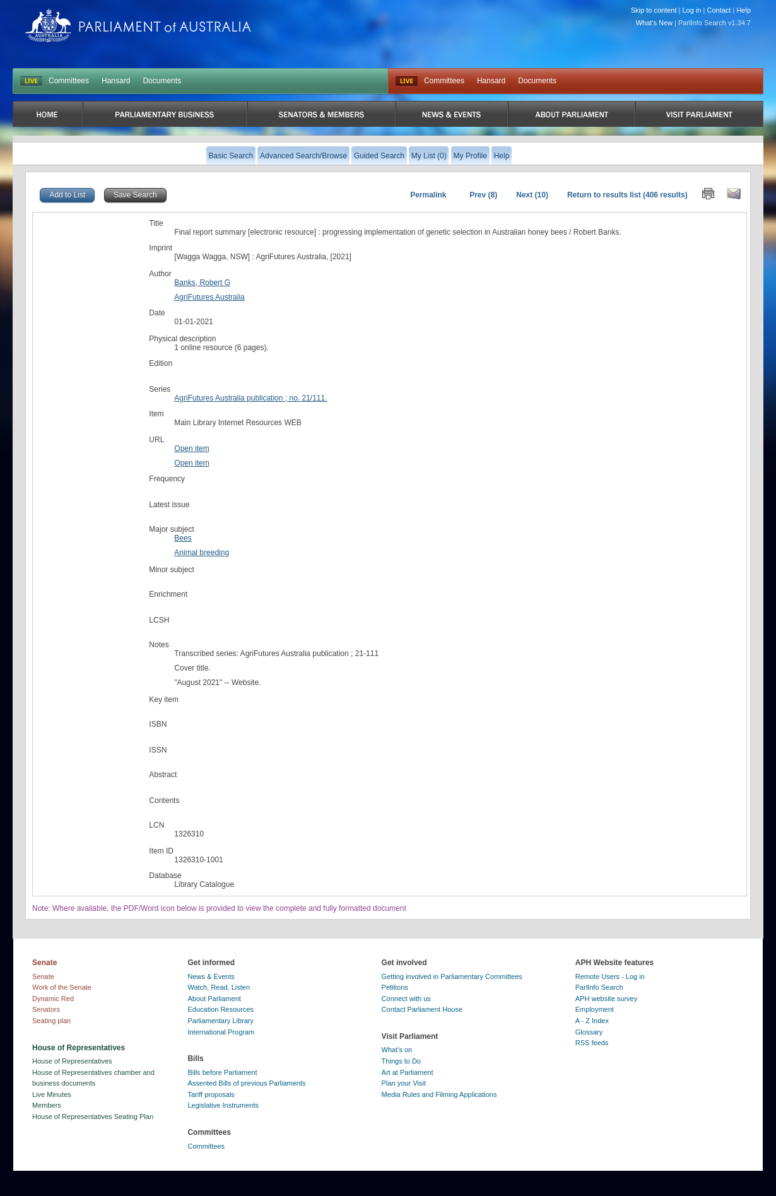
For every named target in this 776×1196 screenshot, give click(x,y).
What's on (397, 1049)
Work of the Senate (61, 987)
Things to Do (401, 1061)
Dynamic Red (53, 998)
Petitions (395, 987)
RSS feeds (592, 1042)
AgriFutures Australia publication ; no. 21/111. (250, 398)
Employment (594, 1009)
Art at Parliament (407, 1072)
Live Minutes (51, 1094)
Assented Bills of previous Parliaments (246, 1083)
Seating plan (51, 1020)
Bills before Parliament (222, 1072)
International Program (220, 1032)
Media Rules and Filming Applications (439, 1094)
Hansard (116, 80)
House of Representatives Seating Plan (92, 1116)
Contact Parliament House (422, 1009)
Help (743, 10)
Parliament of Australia (138, 25)
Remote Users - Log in (610, 976)
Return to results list (604, 195)
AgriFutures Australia (209, 297)
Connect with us (406, 998)
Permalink (428, 195)
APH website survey (606, 998)
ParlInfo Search (599, 987)
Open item (191, 448)
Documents (162, 80)
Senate (43, 976)
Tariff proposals (210, 1094)
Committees (69, 80)
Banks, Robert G (202, 282)
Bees (182, 538)
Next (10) (532, 195)
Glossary (589, 1032)
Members (46, 1105)
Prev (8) (483, 195)
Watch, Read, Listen (218, 987)
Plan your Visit (404, 1083)
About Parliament (213, 998)
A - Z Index (592, 1020)
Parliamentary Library (220, 1020)
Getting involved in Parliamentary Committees (452, 976)
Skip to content (654, 10)
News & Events (211, 976)
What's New (654, 22)
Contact (719, 10)
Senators (46, 1009)
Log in (692, 10)
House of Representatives (72, 1061)
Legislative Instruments (223, 1105)
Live (407, 81)
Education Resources (220, 1009)
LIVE (31, 81)
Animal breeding (201, 552)
